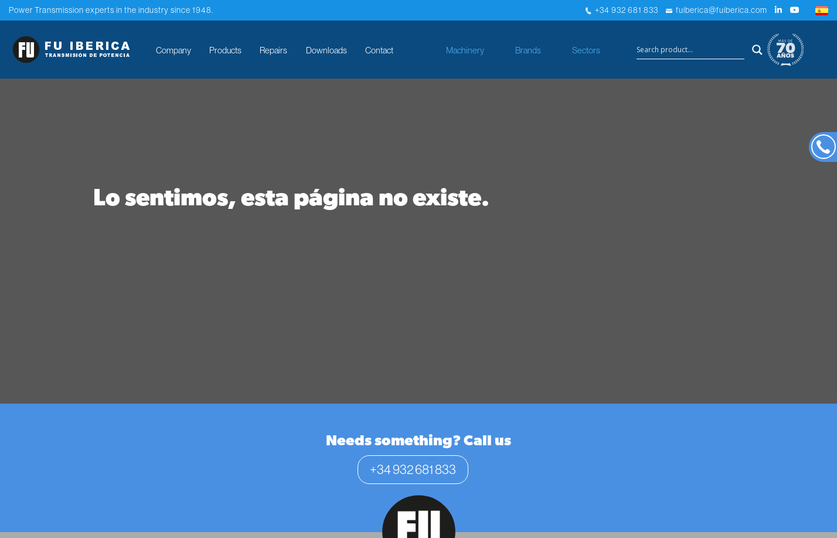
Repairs (273, 50)
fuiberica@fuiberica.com (716, 10)
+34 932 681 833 (622, 10)
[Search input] (690, 50)
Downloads (326, 50)
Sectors (586, 50)
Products (225, 50)
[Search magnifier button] (757, 50)
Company (173, 50)
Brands (528, 50)
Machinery (465, 50)
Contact (379, 50)
